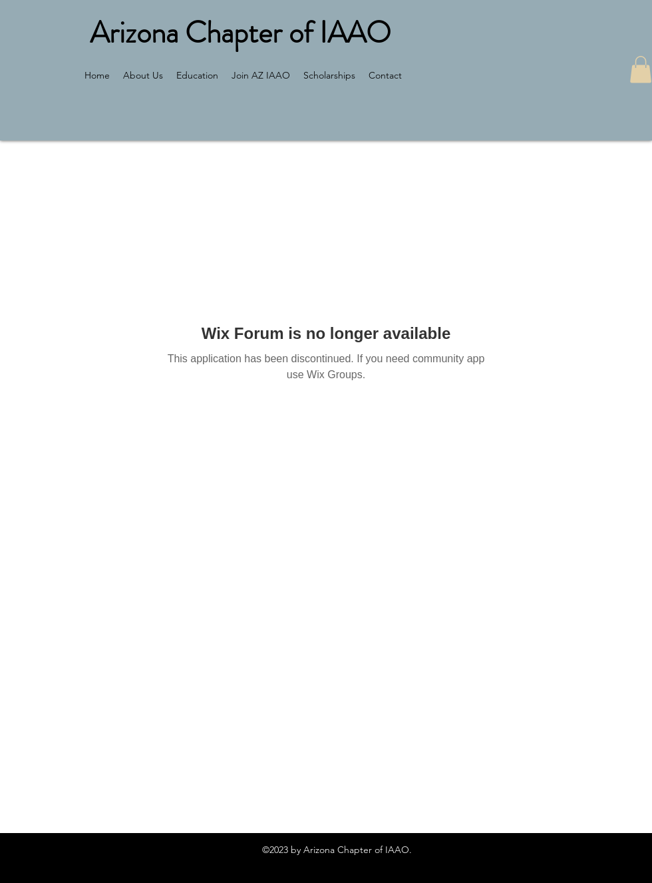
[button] (640, 69)
